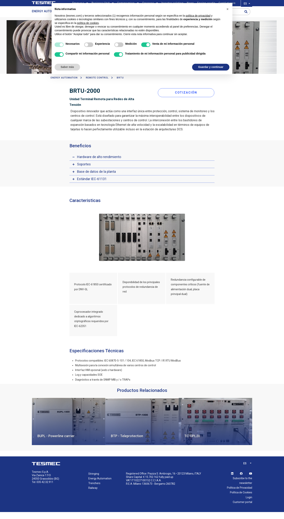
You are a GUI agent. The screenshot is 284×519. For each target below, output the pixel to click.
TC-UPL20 (192, 443)
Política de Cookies (241, 499)
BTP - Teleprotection (127, 443)
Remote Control (97, 84)
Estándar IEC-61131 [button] (92, 186)
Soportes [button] (84, 171)
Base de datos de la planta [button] (96, 178)
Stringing (93, 480)
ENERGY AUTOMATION (64, 84)
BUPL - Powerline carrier (56, 443)
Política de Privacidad (239, 494)
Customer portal (242, 509)
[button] (227, 9)
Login (249, 504)
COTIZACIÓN (188, 98)
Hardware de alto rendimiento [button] (99, 164)
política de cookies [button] (88, 23)
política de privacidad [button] (198, 15)
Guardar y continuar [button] (210, 66)
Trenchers (94, 490)
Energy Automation (47, 18)
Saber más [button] (67, 66)
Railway (93, 495)
